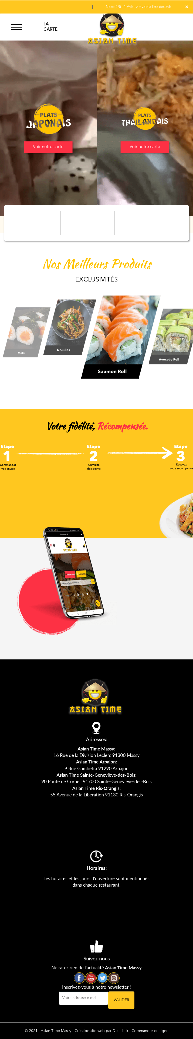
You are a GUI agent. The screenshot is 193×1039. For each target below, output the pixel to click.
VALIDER (121, 1000)
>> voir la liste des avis (153, 7)
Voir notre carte (48, 147)
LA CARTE (50, 27)
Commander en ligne (149, 1031)
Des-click (120, 1031)
